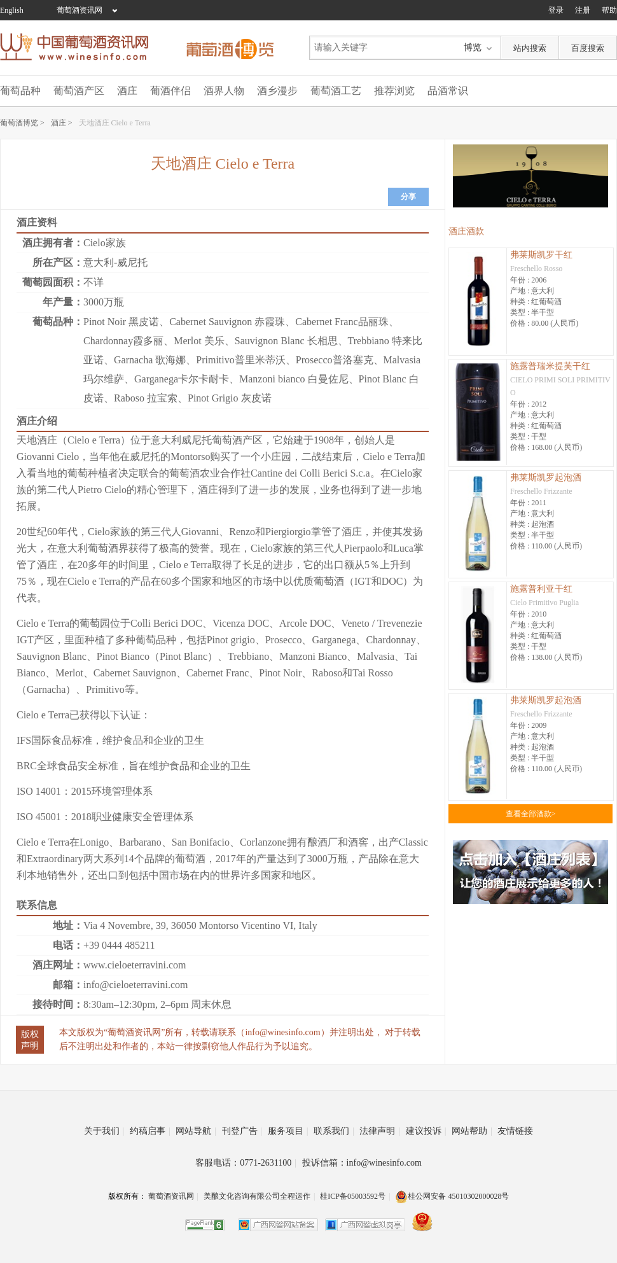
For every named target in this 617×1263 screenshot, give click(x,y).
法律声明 (379, 1131)
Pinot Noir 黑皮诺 (121, 321)
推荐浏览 (394, 90)
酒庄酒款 (466, 231)
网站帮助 (472, 1131)
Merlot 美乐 (199, 340)
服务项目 (288, 1131)
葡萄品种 (20, 90)
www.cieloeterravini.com (134, 964)
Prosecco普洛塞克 (334, 359)
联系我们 (334, 1131)
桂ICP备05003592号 (352, 1196)
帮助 (609, 10)
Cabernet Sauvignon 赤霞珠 (227, 321)
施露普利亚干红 (541, 589)
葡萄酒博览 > (22, 122)
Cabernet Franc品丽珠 (341, 321)
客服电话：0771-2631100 (245, 1163)
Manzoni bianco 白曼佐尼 (294, 378)
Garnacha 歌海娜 (150, 359)
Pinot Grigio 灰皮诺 (230, 398)
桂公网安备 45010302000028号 (452, 1196)
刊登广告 (242, 1131)
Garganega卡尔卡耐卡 (181, 378)
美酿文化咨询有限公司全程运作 (257, 1196)
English (12, 10)
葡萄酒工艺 (335, 90)
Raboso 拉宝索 (145, 398)
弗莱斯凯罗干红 (541, 255)
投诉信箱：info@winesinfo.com (362, 1163)
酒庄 (127, 90)
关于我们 (104, 1131)
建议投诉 (426, 1131)
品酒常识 (447, 90)
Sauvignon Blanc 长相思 (286, 340)
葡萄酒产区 (78, 90)
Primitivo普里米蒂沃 (240, 359)
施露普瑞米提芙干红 (550, 366)
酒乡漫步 (277, 90)
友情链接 (515, 1131)
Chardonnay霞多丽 (123, 340)
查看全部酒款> (531, 813)
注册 (582, 10)
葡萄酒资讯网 (79, 10)
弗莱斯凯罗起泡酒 (545, 477)
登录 (556, 10)
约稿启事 (150, 1131)
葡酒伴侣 (170, 90)
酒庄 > (62, 122)
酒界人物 (224, 90)
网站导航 (196, 1131)
